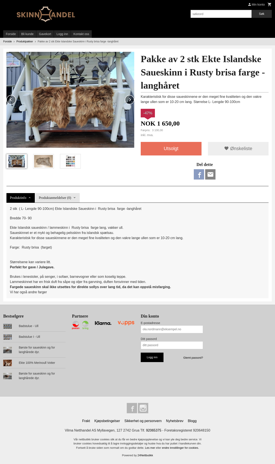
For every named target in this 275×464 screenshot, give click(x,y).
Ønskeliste (238, 148)
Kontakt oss (81, 34)
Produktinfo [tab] (18, 198)
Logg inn (62, 34)
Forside (11, 34)
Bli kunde (27, 34)
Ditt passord (149, 339)
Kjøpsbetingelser (107, 421)
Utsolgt (171, 148)
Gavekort (45, 34)
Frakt (86, 421)
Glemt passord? (193, 357)
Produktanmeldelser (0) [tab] (55, 198)
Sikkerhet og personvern (143, 421)
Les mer (150, 447)
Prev (15, 99)
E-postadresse (150, 323)
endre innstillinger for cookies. (180, 447)
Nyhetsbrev (174, 421)
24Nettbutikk (145, 455)
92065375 (153, 430)
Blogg (192, 421)
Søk (261, 13)
